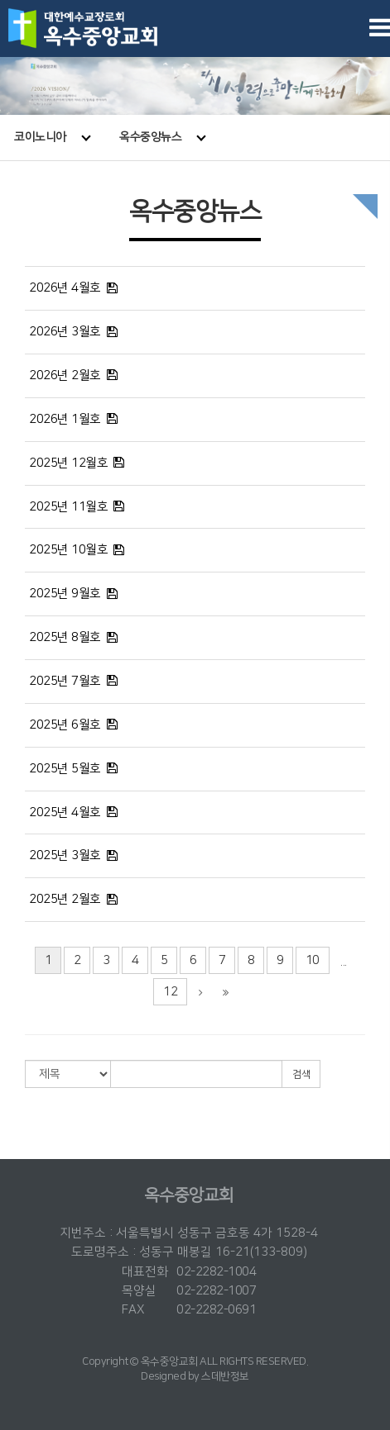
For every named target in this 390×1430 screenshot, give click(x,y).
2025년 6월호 (65, 725)
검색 (301, 1074)
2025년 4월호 (65, 812)
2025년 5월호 (65, 769)
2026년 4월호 (65, 288)
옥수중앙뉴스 (162, 137)
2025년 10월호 (68, 550)
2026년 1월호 (65, 419)
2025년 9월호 (65, 594)
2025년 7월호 (65, 681)
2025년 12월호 (68, 463)
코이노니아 (52, 137)
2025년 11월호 (68, 507)
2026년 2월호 (65, 375)
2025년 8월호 (65, 637)
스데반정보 (225, 1376)
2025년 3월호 (65, 855)
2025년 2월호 (65, 899)
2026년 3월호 (65, 332)
